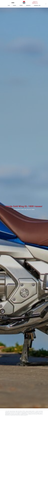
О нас (9, 5)
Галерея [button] (21, 5)
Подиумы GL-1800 (37, 5)
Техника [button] (14, 5)
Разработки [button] (28, 5)
